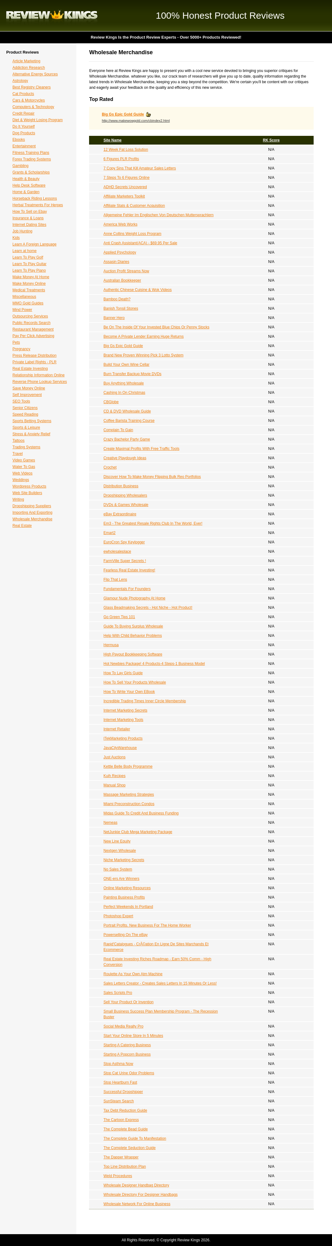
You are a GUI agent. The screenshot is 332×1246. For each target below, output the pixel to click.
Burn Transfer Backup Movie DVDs (132, 374)
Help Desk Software (28, 185)
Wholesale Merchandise (32, 519)
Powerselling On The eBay (125, 935)
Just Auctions (114, 757)
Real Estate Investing (30, 368)
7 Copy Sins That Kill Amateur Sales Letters (139, 168)
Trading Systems (26, 447)
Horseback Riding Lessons (34, 198)
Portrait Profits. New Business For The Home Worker (147, 925)
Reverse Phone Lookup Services (39, 382)
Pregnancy (21, 349)
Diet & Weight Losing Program (37, 120)
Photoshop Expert (118, 916)
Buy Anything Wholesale (123, 383)
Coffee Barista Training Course (128, 420)
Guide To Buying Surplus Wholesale (133, 626)
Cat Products (23, 94)
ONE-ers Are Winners (121, 878)
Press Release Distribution (34, 355)
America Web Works (120, 224)
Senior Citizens (25, 408)
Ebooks (18, 139)
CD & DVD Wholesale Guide (127, 411)
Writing (18, 499)
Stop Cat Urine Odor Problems (128, 1073)
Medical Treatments (28, 290)
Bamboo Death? (116, 299)
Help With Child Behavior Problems (132, 635)
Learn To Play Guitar (29, 264)
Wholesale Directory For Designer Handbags (140, 1194)
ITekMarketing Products (122, 738)
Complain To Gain (118, 430)
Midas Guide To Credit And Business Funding (140, 813)
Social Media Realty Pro (123, 1026)
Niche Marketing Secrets (123, 860)
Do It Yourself (23, 126)
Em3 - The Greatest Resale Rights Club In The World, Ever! (152, 523)
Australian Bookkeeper (122, 280)
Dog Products (23, 133)
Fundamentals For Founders (126, 589)
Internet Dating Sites (29, 224)
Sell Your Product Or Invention (128, 1002)
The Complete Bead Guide (125, 1129)
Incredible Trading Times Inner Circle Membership (144, 701)
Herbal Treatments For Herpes (37, 205)
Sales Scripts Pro (117, 993)
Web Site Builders (27, 493)
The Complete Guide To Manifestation (134, 1138)
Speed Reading (25, 414)
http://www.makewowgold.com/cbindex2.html (136, 120)
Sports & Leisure (26, 427)
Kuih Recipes (114, 776)
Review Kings (52, 15)
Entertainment (24, 146)
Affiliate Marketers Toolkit (124, 196)
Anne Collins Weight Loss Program (132, 234)
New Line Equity (116, 841)
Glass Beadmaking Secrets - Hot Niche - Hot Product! (147, 607)
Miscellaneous (24, 296)
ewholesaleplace (117, 551)
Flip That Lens (115, 579)
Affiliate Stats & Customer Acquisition (134, 205)
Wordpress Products (29, 486)
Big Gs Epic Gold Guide (123, 114)
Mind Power (22, 310)
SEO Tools (21, 401)
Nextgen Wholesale (119, 850)
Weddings (20, 480)
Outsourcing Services (30, 316)
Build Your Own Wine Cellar (126, 364)
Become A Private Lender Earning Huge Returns (143, 336)
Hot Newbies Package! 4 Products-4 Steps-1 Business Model (154, 663)
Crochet (109, 467)
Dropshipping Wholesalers (125, 495)
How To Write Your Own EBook (129, 692)
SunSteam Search (118, 1101)
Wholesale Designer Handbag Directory (136, 1185)
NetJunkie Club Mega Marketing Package (137, 832)
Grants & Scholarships (31, 172)
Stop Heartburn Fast (120, 1082)
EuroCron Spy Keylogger (124, 542)
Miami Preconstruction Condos (128, 804)
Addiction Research (28, 67)
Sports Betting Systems (31, 421)
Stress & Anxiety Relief (31, 434)
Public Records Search (31, 323)
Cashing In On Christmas (124, 392)
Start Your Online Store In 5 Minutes (133, 1036)
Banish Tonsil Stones (120, 308)
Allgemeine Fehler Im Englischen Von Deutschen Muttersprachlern (158, 215)
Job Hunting (22, 231)
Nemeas (110, 822)
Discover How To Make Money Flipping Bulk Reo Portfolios (152, 477)
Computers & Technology (33, 107)
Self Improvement (27, 395)
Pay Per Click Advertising (33, 336)
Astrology (20, 81)
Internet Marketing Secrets (125, 710)
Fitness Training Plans (30, 152)
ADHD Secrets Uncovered (125, 187)
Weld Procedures (117, 1176)
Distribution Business (120, 486)
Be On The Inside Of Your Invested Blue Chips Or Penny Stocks (156, 327)
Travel (17, 453)
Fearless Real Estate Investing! (129, 570)
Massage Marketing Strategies (128, 794)
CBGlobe (111, 402)
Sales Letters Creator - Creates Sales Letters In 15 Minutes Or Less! (160, 983)
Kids (16, 238)
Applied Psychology (119, 252)
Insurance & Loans (28, 218)
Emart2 (109, 533)
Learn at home (24, 251)
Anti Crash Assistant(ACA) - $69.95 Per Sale (140, 243)
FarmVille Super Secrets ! (124, 561)
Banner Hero (114, 318)
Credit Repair (23, 113)
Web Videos (22, 473)
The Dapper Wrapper (121, 1157)
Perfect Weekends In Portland (128, 907)
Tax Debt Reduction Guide (125, 1110)
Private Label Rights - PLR (34, 362)
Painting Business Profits (124, 897)
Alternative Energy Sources (35, 74)
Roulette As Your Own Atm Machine (132, 974)
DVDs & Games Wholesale (125, 505)
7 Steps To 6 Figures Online (126, 177)
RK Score (271, 140)
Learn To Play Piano (29, 270)
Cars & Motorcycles (28, 100)
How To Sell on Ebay (29, 211)
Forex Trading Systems (31, 159)
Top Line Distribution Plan (124, 1166)
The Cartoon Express (121, 1120)
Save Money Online (28, 388)
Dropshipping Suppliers (31, 506)
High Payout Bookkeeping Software (132, 654)
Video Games (23, 460)
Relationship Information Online (38, 375)
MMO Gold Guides (27, 303)
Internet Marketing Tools (123, 720)
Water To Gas (23, 467)
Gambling (20, 166)
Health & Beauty (26, 179)
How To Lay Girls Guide (123, 673)
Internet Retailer (116, 729)
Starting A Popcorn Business (126, 1054)
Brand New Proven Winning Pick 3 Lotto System (143, 355)
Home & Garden (26, 192)
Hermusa (111, 645)
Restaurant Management (33, 329)
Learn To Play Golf (27, 257)
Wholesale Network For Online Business (136, 1204)
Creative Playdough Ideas (124, 458)
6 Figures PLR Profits (121, 159)
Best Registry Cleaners (31, 87)
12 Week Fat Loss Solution (125, 149)
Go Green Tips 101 (119, 617)
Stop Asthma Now (118, 1064)
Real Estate (22, 525)
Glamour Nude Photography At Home (134, 598)
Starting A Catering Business (127, 1045)
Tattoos (18, 440)
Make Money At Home (30, 277)
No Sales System (117, 869)
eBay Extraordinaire (119, 514)
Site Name (112, 140)
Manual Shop (114, 785)
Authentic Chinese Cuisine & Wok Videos (137, 290)
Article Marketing (26, 61)
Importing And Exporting (32, 512)
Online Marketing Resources (126, 888)
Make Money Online (29, 283)
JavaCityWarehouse (120, 748)
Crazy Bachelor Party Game (126, 439)
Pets (16, 342)
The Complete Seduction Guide (129, 1148)
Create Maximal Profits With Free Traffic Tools (141, 448)
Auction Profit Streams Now (126, 271)
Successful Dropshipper (123, 1092)
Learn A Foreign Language (34, 244)
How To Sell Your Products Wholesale (134, 682)
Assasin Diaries (116, 262)
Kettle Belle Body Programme (127, 766)
